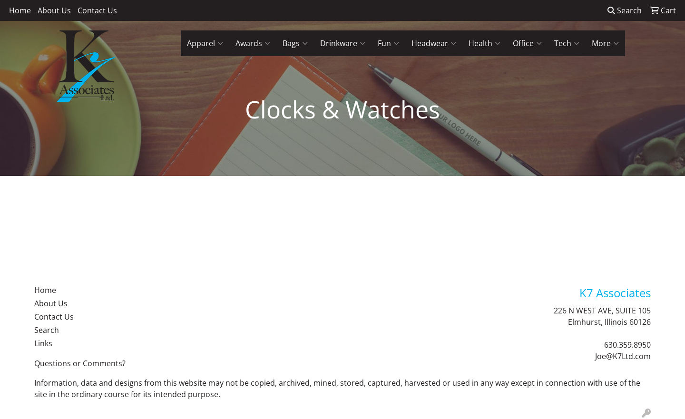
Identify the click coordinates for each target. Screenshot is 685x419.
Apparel (205, 43)
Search (624, 10)
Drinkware (342, 43)
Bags (295, 43)
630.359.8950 (627, 345)
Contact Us (97, 10)
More (605, 43)
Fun (388, 43)
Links (43, 343)
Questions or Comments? (80, 363)
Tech (566, 43)
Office (527, 43)
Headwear (433, 43)
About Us (54, 10)
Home (20, 10)
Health (484, 43)
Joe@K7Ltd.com (623, 356)
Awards (252, 43)
